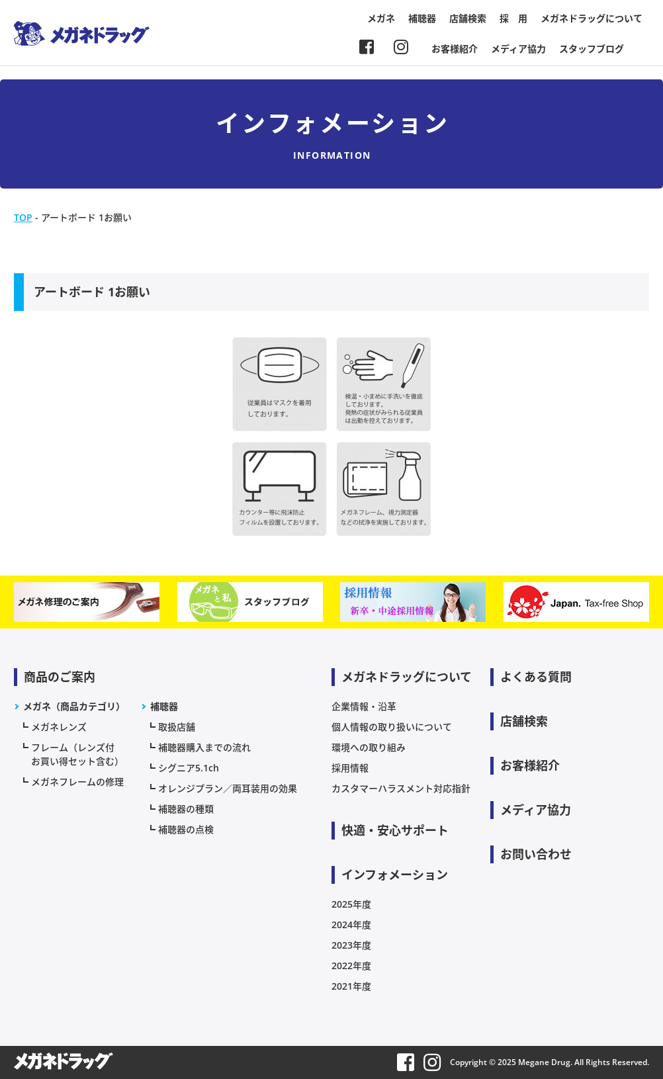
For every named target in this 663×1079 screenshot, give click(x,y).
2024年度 (351, 924)
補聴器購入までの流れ (204, 747)
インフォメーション (394, 875)
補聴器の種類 (186, 808)
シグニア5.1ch (188, 767)
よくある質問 (536, 677)
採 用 (513, 18)
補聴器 (422, 18)
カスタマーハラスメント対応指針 (401, 788)
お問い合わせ (536, 854)
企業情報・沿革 (364, 706)
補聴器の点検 (186, 829)
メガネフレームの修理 (77, 781)
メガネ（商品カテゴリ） (74, 706)
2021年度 (351, 986)
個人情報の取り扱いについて (392, 726)
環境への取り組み (369, 747)
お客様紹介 (454, 48)
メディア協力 (518, 48)
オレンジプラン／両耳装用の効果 (227, 788)
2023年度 (351, 945)
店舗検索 (467, 18)
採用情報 (350, 767)
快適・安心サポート (395, 830)
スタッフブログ (591, 48)
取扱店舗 (176, 726)
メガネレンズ (59, 726)
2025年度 (351, 904)
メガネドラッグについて (591, 18)
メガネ (381, 18)
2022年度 (351, 965)
